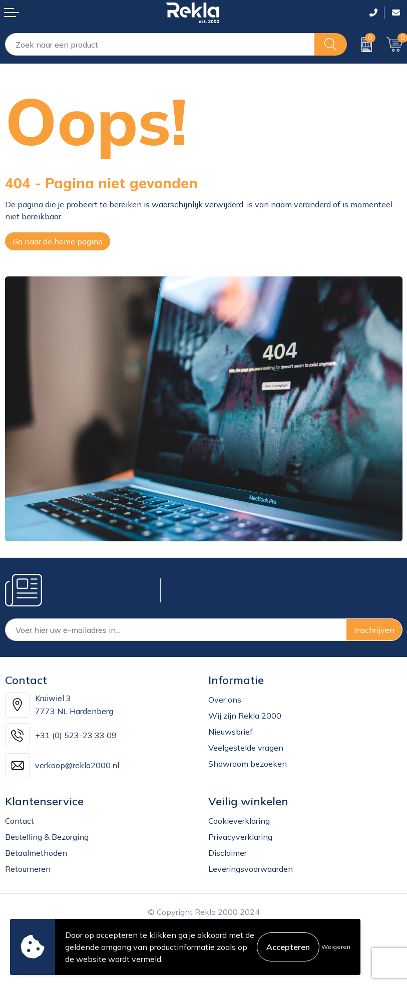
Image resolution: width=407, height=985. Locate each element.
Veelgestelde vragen (245, 748)
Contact (19, 821)
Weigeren (335, 946)
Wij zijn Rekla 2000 (244, 716)
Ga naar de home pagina (58, 241)
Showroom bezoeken (247, 764)
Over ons (224, 700)
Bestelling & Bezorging (47, 837)
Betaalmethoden (36, 853)
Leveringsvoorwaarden (250, 869)
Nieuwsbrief (230, 732)
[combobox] (160, 44)
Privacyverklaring (240, 837)
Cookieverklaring (239, 821)
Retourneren (28, 869)
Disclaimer (227, 853)
